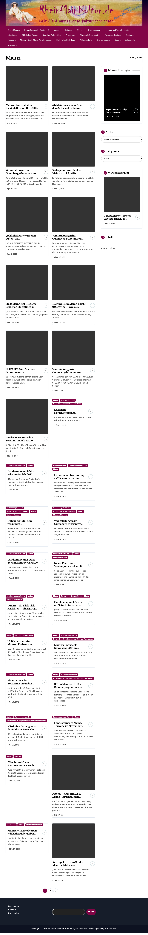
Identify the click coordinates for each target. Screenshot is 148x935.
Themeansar (111, 931)
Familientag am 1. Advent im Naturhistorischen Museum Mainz (68, 606)
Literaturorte (12, 35)
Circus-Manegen (93, 30)
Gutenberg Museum (15, 509)
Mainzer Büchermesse (24, 637)
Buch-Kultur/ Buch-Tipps (65, 40)
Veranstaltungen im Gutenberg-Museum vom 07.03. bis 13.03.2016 (67, 372)
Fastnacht (11, 40)
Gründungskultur (103, 40)
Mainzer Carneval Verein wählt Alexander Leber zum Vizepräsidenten (22, 835)
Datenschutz (130, 40)
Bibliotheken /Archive (30, 35)
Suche (91, 914)
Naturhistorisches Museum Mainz (67, 404)
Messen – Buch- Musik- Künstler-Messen (36, 40)
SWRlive (18, 758)
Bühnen (80, 30)
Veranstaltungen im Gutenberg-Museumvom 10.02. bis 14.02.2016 (69, 525)
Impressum (12, 45)
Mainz (55, 401)
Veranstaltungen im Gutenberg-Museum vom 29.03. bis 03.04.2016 (67, 239)
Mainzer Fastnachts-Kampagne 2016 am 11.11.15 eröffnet (66, 649)
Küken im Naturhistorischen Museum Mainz (65, 413)
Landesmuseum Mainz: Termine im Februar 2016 (23, 562)
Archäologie (70, 35)
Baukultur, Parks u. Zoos (51, 35)
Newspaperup (95, 931)
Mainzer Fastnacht (69, 637)
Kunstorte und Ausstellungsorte (117, 30)
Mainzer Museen (68, 401)
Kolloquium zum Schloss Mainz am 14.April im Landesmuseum (66, 173)
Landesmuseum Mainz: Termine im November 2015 (68, 727)
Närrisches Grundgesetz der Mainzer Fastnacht (73, 640)
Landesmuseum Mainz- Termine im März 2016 (20, 440)
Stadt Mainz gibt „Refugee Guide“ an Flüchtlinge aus (21, 306)
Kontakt (117, 40)
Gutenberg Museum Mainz (17, 512)
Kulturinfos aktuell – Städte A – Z (36, 30)
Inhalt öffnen (109, 249)
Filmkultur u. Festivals (113, 35)
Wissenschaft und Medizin (90, 35)
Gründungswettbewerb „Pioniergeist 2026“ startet (117, 218)
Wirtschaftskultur (86, 40)
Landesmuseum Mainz (16, 466)
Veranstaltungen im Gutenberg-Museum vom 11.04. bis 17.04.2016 (21, 173)
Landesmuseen (59, 466)
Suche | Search (14, 30)
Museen (57, 30)
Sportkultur (130, 35)
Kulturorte (68, 30)
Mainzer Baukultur (14, 601)
